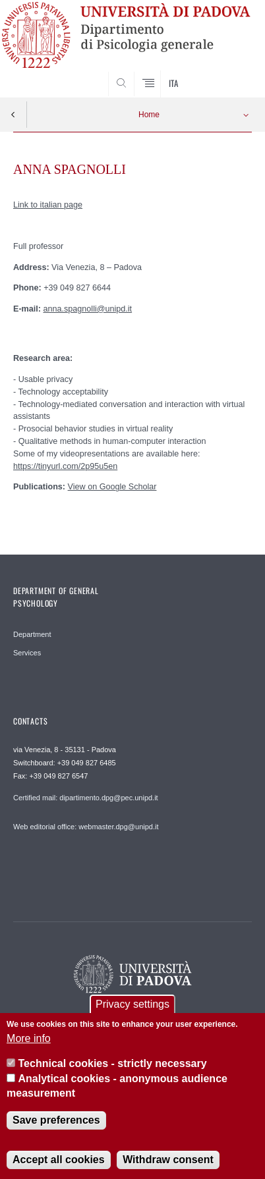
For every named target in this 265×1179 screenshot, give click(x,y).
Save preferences (56, 1131)
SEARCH (228, 72)
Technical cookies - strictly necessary (112, 1074)
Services (27, 653)
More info (29, 1049)
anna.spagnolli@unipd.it (88, 309)
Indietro (13, 114)
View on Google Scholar (112, 486)
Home (149, 114)
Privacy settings (132, 1015)
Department (32, 634)
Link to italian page (47, 204)
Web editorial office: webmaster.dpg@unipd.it (86, 827)
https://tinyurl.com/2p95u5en (65, 466)
